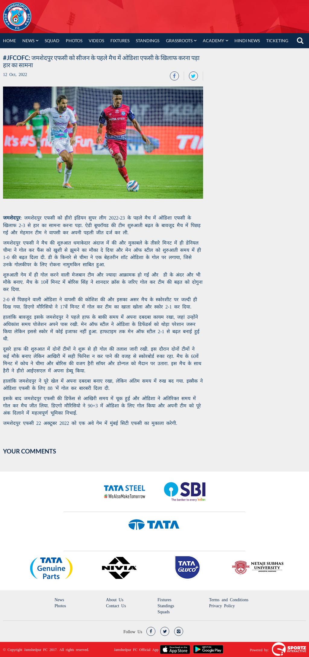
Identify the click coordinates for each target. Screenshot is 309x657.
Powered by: (259, 649)
